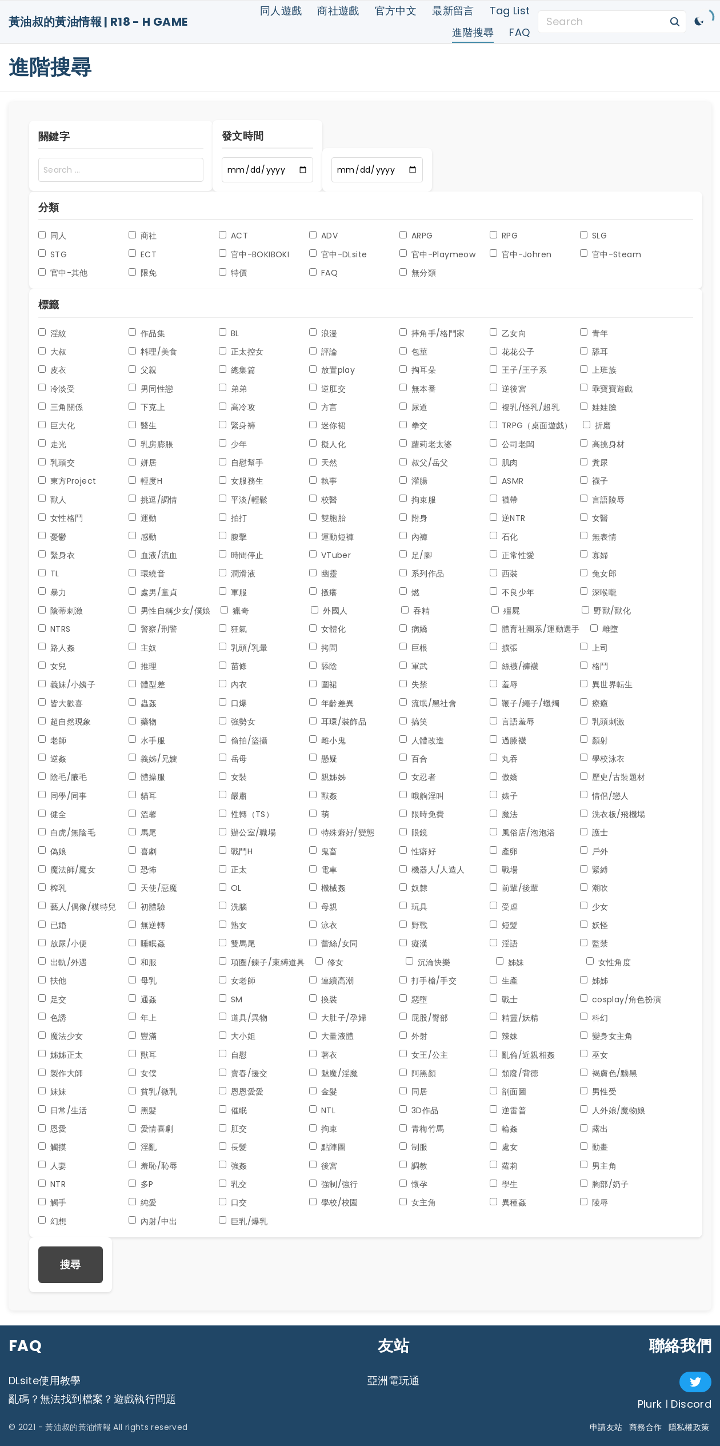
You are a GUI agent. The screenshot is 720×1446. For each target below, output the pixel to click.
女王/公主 (424, 1055)
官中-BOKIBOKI (254, 254)
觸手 (52, 1202)
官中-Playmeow (437, 254)
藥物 (143, 721)
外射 (413, 1036)
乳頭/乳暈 (243, 648)
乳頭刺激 (602, 721)
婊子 (504, 796)
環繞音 (147, 573)
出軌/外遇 (62, 962)
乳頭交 (56, 462)
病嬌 (413, 629)
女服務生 (241, 481)
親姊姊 (327, 777)
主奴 (143, 648)
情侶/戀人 (604, 796)
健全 (52, 814)
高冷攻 (237, 407)
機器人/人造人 (432, 869)
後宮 (323, 1166)
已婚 (52, 925)
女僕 (143, 1073)
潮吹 (594, 888)
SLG (593, 235)
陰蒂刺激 (60, 610)
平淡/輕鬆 (243, 499)
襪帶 (504, 499)
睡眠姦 (147, 943)
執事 (323, 481)
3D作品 (418, 1110)
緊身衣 (56, 555)
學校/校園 (333, 1202)
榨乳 (52, 888)
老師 (52, 740)
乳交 (233, 1184)
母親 (323, 907)
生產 (504, 980)
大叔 (52, 351)
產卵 (504, 851)
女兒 (52, 666)
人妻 (52, 1166)
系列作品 (421, 573)
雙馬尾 (237, 943)
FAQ (323, 272)
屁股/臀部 (424, 1017)
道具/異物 (243, 1017)
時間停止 (241, 555)
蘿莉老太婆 (426, 444)
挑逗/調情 (153, 499)
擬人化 (327, 444)
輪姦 (504, 1128)
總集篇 (237, 370)
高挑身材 (602, 444)
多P (141, 1184)
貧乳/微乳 (153, 1091)
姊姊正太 (60, 1055)
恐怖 (143, 869)
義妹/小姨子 (66, 684)
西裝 (504, 573)
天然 (323, 462)
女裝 (233, 777)
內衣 (233, 684)
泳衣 (323, 925)
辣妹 (504, 1036)
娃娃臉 (598, 407)
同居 (413, 1091)
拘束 (323, 1128)
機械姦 (327, 888)
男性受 (598, 1091)
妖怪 (594, 925)
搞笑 (413, 721)
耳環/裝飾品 (337, 721)
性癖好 (417, 851)
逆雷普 (508, 1110)
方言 (323, 407)
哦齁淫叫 (421, 796)
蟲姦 (143, 703)
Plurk (650, 1404)
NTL (322, 1110)
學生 (504, 1184)
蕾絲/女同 (333, 943)
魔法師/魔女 (66, 869)
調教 (413, 1166)
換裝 (323, 999)
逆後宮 (508, 389)
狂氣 (233, 629)
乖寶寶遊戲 (606, 389)
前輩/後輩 (514, 888)
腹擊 (233, 537)
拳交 (413, 425)
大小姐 (237, 1036)
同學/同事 (62, 796)
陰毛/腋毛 (62, 777)
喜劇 (143, 851)
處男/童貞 (153, 592)
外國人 (329, 610)
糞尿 (594, 462)
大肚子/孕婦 (337, 1017)
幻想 (52, 1221)
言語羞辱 (512, 721)
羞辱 (504, 684)
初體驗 (147, 907)
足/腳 (415, 555)
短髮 (504, 925)
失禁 (413, 684)
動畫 (594, 1147)
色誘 (52, 1017)
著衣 (323, 1055)
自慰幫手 (241, 462)
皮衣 (52, 370)
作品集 (147, 333)
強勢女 (237, 721)
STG (52, 254)
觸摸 (52, 1147)
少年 (233, 444)
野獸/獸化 (606, 610)
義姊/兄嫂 (153, 758)
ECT (143, 254)
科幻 (594, 1017)
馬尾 (143, 832)
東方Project (67, 481)
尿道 (413, 407)
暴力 (52, 592)
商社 (143, 235)
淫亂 (143, 1147)
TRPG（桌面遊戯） (531, 425)
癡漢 (413, 943)
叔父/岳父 (424, 462)
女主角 (417, 1202)
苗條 (233, 666)
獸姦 (323, 796)
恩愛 (52, 1128)
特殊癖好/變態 (342, 832)
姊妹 (510, 962)
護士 (594, 832)
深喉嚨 (598, 592)
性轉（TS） (246, 814)
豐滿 (143, 1036)
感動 (143, 537)
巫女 (594, 1055)
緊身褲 (237, 425)
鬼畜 (323, 851)
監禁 (594, 943)
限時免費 (421, 814)
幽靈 (323, 573)
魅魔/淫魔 (333, 1073)
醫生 (143, 425)
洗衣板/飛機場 (613, 814)
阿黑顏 (417, 1073)
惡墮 (413, 999)
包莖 (413, 351)
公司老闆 (512, 444)
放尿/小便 (62, 943)
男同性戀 (151, 389)
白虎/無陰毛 (66, 832)
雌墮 (604, 629)
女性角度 (608, 962)
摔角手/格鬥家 (432, 333)
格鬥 (594, 666)
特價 (233, 272)
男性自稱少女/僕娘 (169, 610)
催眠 (233, 1110)
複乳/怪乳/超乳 (524, 407)
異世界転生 (606, 684)
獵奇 (235, 610)
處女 (504, 1147)
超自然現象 (64, 721)
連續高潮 (331, 980)
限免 (143, 272)
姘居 (143, 462)
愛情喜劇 (151, 1128)
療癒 (594, 703)
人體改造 (421, 740)
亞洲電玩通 (393, 1380)
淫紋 (52, 333)
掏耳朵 (417, 370)
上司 (594, 648)
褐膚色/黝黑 (608, 1073)
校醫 (323, 499)
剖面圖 (508, 1091)
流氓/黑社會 (428, 703)
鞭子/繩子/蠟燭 (524, 703)
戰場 (504, 869)
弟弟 (233, 389)
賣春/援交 (243, 1073)
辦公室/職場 (247, 832)
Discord (691, 1404)
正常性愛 (512, 555)
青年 (594, 333)
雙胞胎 (327, 518)
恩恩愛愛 (241, 1091)
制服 (413, 1147)
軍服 (233, 592)
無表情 (598, 537)
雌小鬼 (327, 740)
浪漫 (323, 333)
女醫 (594, 518)
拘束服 (417, 499)
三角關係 (60, 407)
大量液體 (331, 1036)
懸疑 (323, 758)
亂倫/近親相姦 (522, 1055)
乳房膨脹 (151, 444)
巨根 (413, 648)
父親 (143, 370)
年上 (143, 1017)
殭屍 (505, 610)
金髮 (323, 1091)
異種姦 (508, 1202)
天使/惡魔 (153, 888)
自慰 (233, 1055)
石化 (504, 537)
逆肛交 (327, 389)
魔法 (504, 814)
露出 (594, 1128)
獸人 (52, 499)
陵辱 (594, 1202)
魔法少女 (60, 1036)
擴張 (504, 648)
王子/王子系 (518, 370)
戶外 (594, 851)
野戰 (413, 925)
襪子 (594, 481)
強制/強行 (333, 1184)
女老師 (237, 980)
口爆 (233, 703)
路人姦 (56, 648)
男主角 (598, 1166)
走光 (52, 444)
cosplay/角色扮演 (620, 999)
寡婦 (594, 555)
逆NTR (507, 518)
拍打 (233, 518)
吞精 (415, 610)
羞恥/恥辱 (153, 1166)
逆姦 (52, 758)
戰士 (504, 999)
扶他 (52, 980)
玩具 (413, 907)
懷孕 (413, 1184)
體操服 (147, 777)
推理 (143, 666)
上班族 (598, 370)
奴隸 (413, 888)
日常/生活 (62, 1110)
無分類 (417, 272)
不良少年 (512, 592)
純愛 (143, 1202)
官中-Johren (520, 254)
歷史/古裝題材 (613, 777)
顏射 (594, 740)
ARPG (416, 235)
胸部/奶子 (604, 1184)
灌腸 (413, 481)
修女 (329, 962)
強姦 (233, 1166)
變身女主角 (606, 1036)
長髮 (233, 1147)
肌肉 (504, 462)
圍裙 (323, 684)
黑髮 (143, 1110)
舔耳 (594, 351)
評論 (323, 351)
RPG (504, 235)
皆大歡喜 (60, 703)
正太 (233, 869)
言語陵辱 (602, 499)
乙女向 (508, 333)
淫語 (504, 943)
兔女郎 (598, 573)
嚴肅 (233, 796)
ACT (233, 235)
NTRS (54, 629)
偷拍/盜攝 (243, 740)
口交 (233, 1202)
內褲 (413, 537)
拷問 (323, 648)
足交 (52, 999)
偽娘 (52, 851)
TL (48, 573)
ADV (323, 235)
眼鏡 (413, 832)
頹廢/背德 (514, 1073)
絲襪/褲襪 (514, 666)
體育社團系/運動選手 (535, 629)
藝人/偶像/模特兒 (77, 907)
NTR (52, 1184)
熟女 (233, 925)
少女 (594, 907)
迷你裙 (327, 425)
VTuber (330, 555)
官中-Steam (610, 254)
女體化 (327, 629)
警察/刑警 (153, 629)
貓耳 (143, 796)
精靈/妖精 (514, 1017)
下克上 (147, 407)
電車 (323, 869)
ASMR (506, 481)
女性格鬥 (60, 518)
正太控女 (241, 351)
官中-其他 (63, 272)
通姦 (143, 999)
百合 (413, 758)
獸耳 (143, 1055)
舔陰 (323, 666)
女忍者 (417, 777)
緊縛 (594, 869)
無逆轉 (147, 925)
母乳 (143, 980)
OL (230, 888)
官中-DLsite (338, 254)
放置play (332, 370)
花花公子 (512, 351)
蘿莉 (504, 1166)
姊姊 (594, 980)
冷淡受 (56, 389)
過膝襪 (508, 740)
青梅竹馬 (421, 1128)
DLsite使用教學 (45, 1380)
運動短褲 (331, 537)
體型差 (147, 684)
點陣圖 (327, 1147)
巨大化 (56, 425)
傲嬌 (504, 777)
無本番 (417, 389)
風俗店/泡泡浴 (522, 832)
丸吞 (504, 758)
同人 (52, 235)
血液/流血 (153, 555)
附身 (413, 518)
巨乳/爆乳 (243, 1221)
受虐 (504, 907)
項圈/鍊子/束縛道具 (262, 962)
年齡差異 (331, 703)
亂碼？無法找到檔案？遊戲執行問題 (93, 1399)
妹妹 (52, 1091)
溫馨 (143, 814)
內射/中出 (153, 1221)
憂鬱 (52, 537)
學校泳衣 (602, 758)
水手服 (147, 740)
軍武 (413, 666)
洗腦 (233, 907)
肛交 (233, 1128)
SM (231, 999)
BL (229, 333)
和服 (143, 962)
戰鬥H (236, 851)
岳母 (233, 758)
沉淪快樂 (428, 962)
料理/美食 (153, 351)
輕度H (145, 481)
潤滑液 (237, 573)
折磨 (597, 425)
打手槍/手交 (428, 980)
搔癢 (323, 592)
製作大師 (60, 1073)
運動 (143, 518)
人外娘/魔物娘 (613, 1110)
